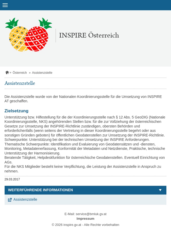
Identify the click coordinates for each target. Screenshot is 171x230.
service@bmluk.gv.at (91, 214)
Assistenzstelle (25, 199)
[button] (86, 190)
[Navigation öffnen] (5, 5)
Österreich (20, 73)
